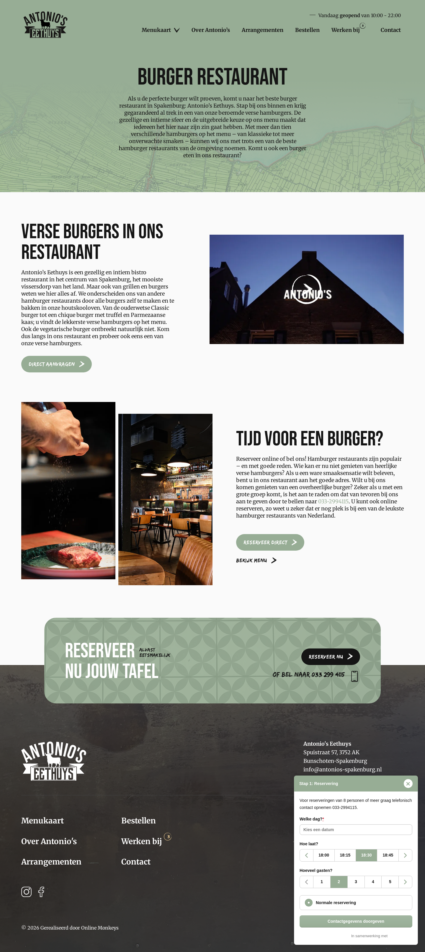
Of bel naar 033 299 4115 (308, 674)
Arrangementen (262, 30)
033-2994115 (333, 501)
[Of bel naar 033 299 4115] (354, 676)
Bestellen (307, 30)
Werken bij (348, 28)
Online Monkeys (100, 928)
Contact (391, 30)
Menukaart (161, 30)
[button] (306, 289)
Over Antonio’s (211, 30)
